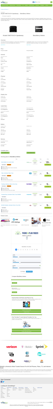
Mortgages (42, 5)
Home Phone (19, 5)
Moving (47, 5)
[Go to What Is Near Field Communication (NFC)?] (36, 221)
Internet (26, 5)
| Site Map (47, 402)
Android (34, 388)
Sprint (2, 391)
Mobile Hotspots (15, 388)
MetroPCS (2, 396)
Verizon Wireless (3, 388)
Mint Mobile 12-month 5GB (7, 162)
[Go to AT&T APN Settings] (15, 221)
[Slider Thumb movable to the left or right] (18, 257)
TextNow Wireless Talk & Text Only (9, 184)
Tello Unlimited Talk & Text (7, 173)
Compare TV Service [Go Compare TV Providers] (26, 329)
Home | (29, 402)
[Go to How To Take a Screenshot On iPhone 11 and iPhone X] (5, 221)
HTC (7, 391)
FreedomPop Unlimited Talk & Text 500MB (11, 194)
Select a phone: (27, 235)
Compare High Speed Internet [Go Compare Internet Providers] (26, 331)
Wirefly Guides (39, 387)
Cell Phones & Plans (5, 5)
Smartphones (27, 388)
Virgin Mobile (3, 393)
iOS (33, 391)
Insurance (37, 5)
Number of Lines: (26, 246)
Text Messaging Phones (28, 392)
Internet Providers (21, 388)
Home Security (31, 5)
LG (7, 392)
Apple (8, 388)
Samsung (8, 396)
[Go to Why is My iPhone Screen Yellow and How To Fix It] (46, 221)
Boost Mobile (3, 397)
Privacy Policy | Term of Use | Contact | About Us (38, 402)
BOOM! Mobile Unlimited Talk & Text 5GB (10, 205)
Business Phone (12, 5)
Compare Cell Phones (4, 9)
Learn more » (3, 44)
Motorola (8, 393)
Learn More (14, 282)
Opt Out (51, 402)
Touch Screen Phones (28, 391)
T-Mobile (2, 392)
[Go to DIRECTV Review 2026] (25, 221)
